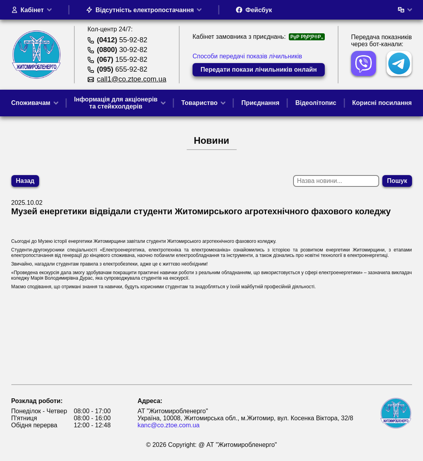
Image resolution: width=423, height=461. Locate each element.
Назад (25, 180)
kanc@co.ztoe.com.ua (168, 425)
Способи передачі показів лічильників (247, 56)
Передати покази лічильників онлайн (259, 69)
